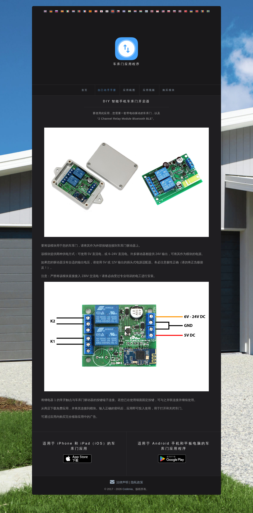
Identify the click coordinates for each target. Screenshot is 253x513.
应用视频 (149, 90)
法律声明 (122, 482)
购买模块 (169, 90)
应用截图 (129, 90)
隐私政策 (137, 482)
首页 (85, 90)
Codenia (127, 489)
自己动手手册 (107, 90)
